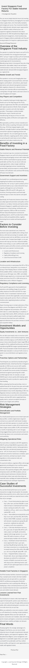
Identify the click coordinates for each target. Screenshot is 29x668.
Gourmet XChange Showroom (8, 43)
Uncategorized (6, 14)
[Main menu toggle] (27, 7)
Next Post (3, 654)
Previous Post (14, 650)
